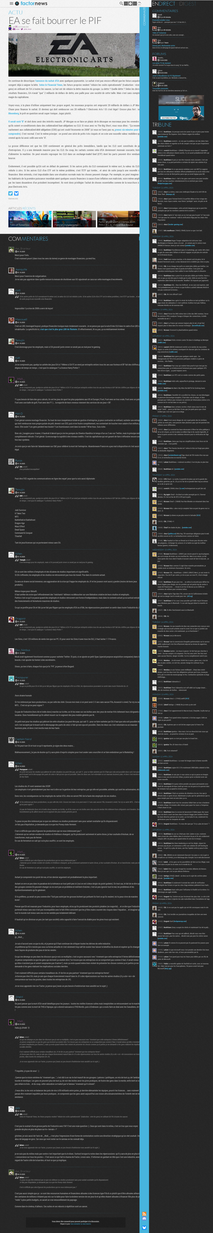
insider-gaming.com (184, 229)
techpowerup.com (188, 978)
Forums (167, 53)
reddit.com (178, 360)
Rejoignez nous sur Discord (153, 1218)
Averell (168, 14)
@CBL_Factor (25, 29)
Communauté (152, 603)
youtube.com (178, 136)
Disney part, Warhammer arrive (172, 45)
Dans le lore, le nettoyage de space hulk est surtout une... (179, 47)
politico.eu (180, 558)
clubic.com (175, 404)
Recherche (120, 3)
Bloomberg (12, 113)
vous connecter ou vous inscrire (79, 1224)
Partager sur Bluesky (14, 193)
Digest (196, 3)
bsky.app (187, 1028)
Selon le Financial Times (49, 84)
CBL (14, 26)
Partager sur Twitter (9, 193)
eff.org (169, 630)
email (15, 29)
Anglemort (169, 83)
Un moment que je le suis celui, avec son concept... (177, 35)
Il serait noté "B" (14, 121)
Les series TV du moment (170, 63)
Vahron (168, 70)
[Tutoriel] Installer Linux (169, 20)
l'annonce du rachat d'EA (45, 80)
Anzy (167, 27)
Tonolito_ (169, 57)
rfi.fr (206, 539)
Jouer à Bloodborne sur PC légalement (175, 75)
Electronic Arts (11, 198)
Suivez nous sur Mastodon (153, 1223)
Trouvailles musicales (168, 88)
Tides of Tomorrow (167, 32)
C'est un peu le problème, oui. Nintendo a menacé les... (178, 77)
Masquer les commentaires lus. (139, 238)
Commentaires (173, 11)
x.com (190, 511)
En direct (172, 3)
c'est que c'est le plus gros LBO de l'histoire (57, 329)
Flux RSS (153, 1214)
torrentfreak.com (172, 343)
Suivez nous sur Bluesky (153, 1228)
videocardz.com (182, 809)
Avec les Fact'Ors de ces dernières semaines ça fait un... (178, 90)
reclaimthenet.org (183, 478)
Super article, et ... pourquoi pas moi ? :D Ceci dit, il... (178, 22)
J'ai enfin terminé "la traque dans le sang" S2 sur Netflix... (179, 65)
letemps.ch (187, 196)
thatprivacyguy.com (187, 185)
